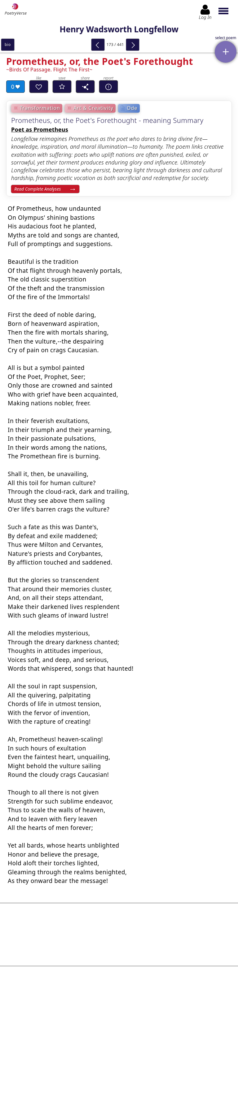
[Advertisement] (119, 934)
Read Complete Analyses (37, 189)
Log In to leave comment (119, 1058)
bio (8, 44)
